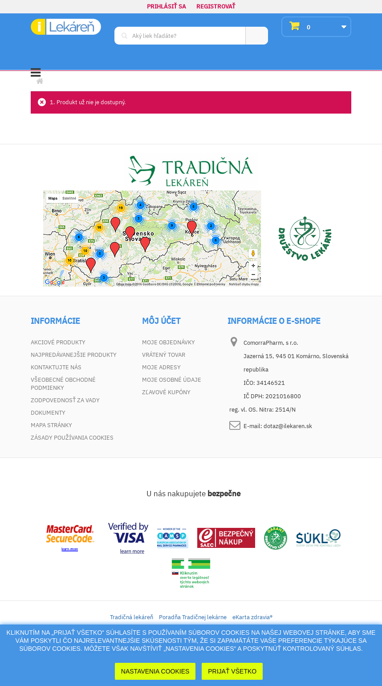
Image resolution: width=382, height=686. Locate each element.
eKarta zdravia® (252, 617)
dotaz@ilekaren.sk (288, 426)
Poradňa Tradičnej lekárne (193, 617)
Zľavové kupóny (166, 392)
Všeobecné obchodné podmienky (63, 384)
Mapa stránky (51, 425)
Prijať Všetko (232, 671)
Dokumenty (48, 412)
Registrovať (216, 6)
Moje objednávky (168, 342)
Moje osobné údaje (171, 380)
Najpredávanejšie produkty (74, 355)
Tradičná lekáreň (131, 617)
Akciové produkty (58, 342)
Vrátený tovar (163, 355)
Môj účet (161, 321)
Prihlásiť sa (166, 6)
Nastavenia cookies (155, 671)
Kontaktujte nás (56, 367)
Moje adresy (161, 367)
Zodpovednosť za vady (65, 400)
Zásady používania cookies (72, 437)
